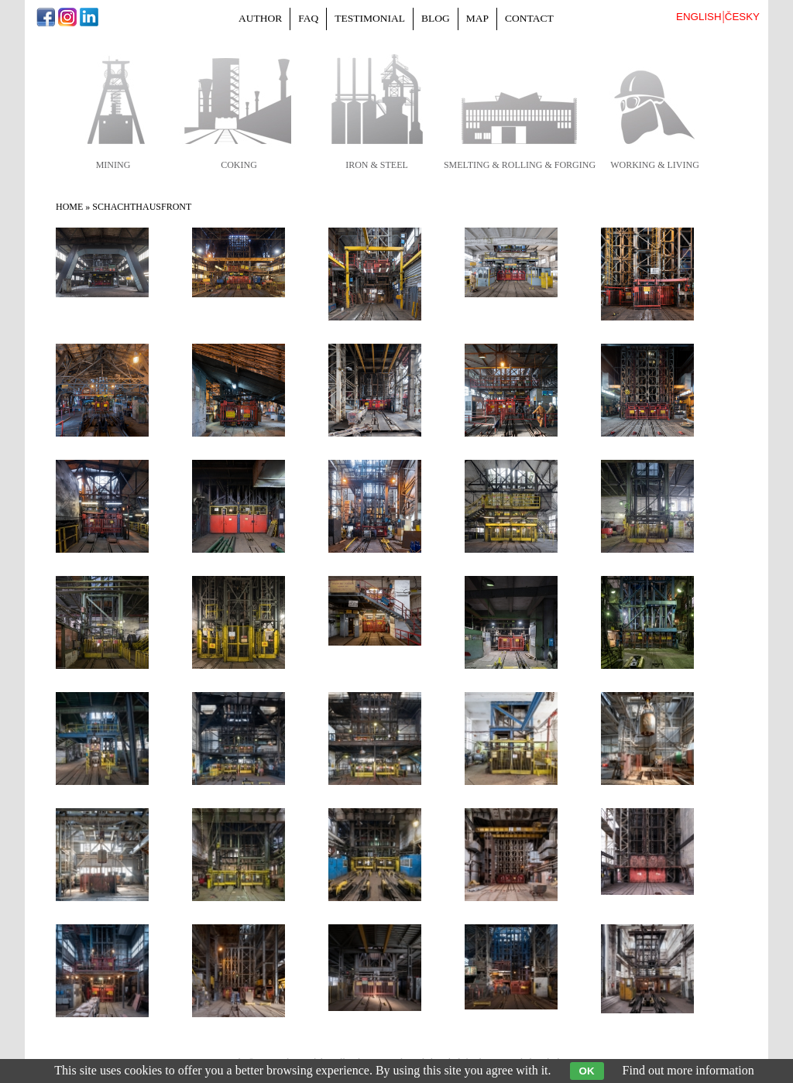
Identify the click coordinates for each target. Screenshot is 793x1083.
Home (69, 206)
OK (587, 1071)
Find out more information (688, 1070)
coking (239, 164)
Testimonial (370, 18)
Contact (529, 18)
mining (113, 164)
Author (260, 18)
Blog (435, 18)
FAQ (308, 18)
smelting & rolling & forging (520, 164)
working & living (654, 164)
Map (477, 18)
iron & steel (376, 164)
